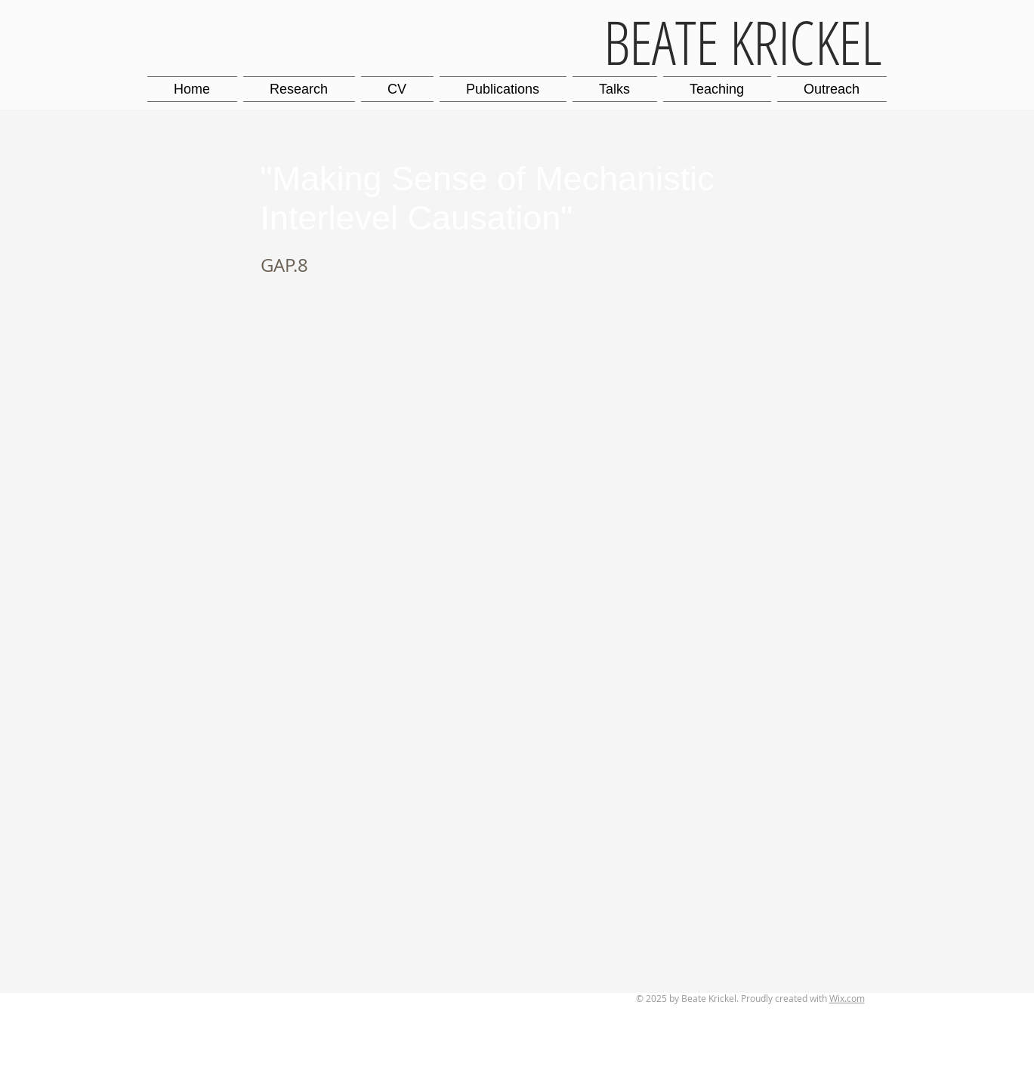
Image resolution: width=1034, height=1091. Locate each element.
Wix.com (847, 998)
